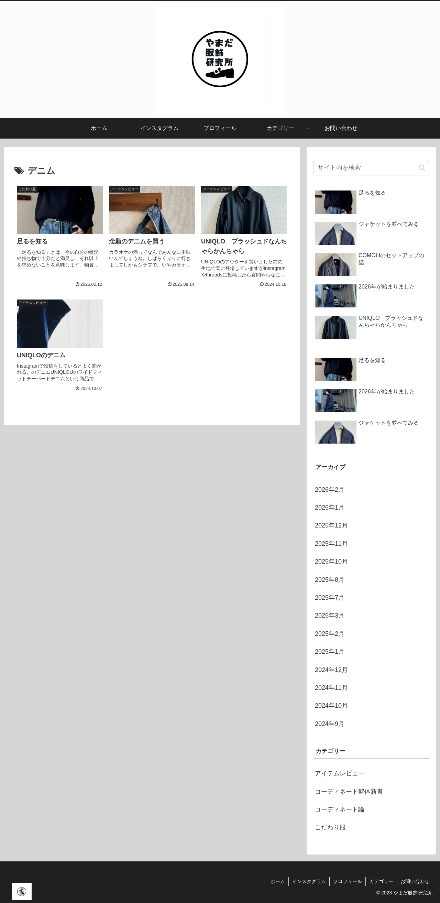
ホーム (278, 881)
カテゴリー (381, 881)
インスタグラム (309, 881)
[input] (371, 167)
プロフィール (347, 881)
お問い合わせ (414, 881)
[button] (422, 168)
